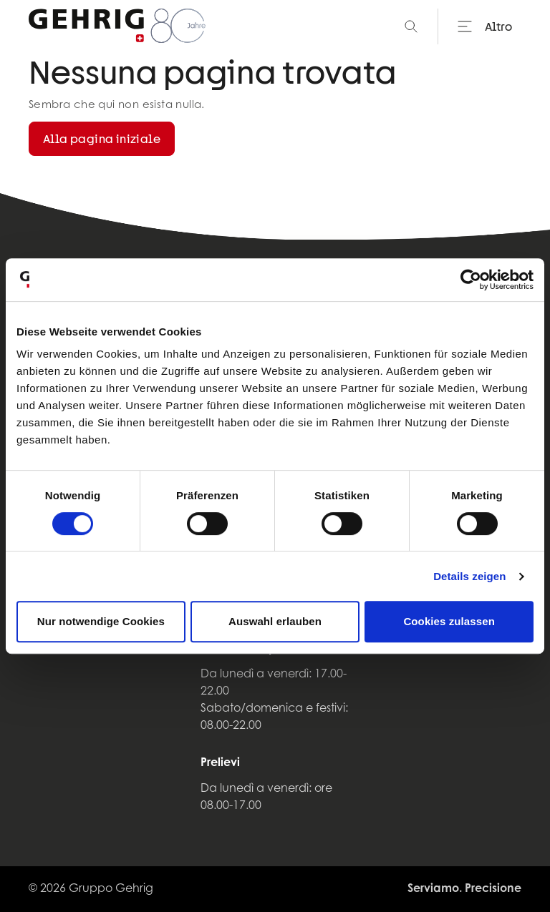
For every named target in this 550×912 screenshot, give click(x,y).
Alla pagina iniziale (101, 138)
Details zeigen (469, 576)
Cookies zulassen (448, 621)
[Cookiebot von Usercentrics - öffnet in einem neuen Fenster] (471, 279)
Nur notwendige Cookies (101, 621)
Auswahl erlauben (275, 621)
